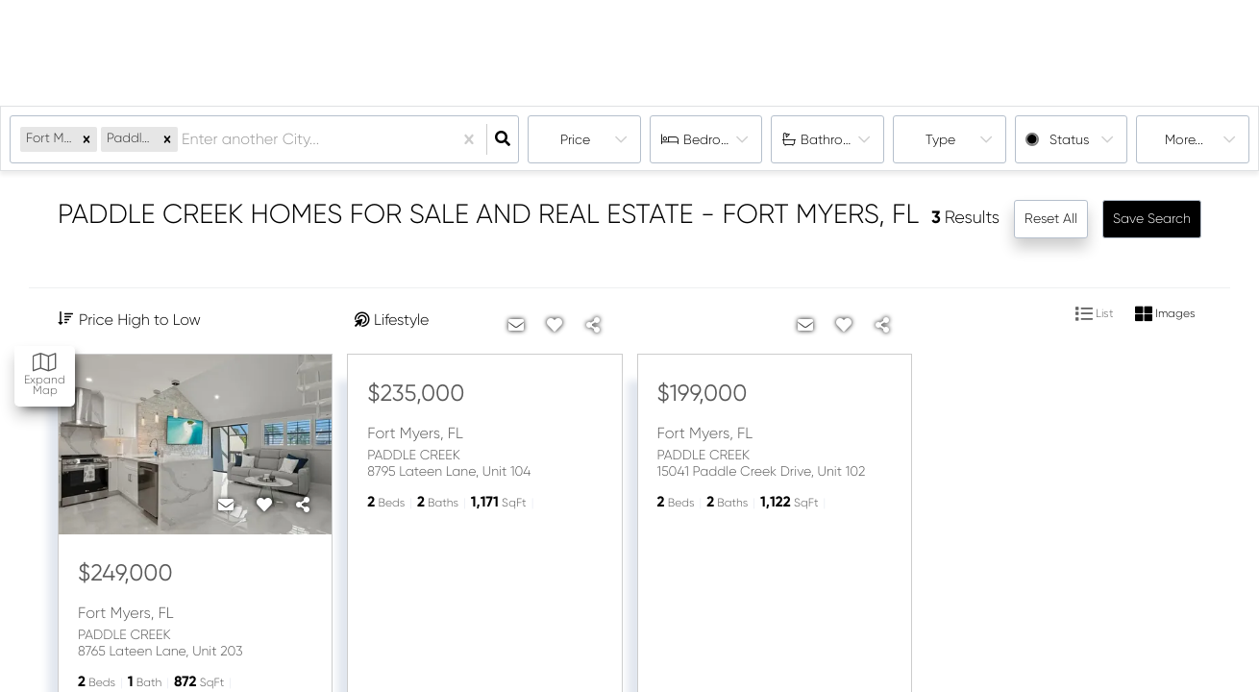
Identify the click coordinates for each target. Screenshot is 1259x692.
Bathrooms (835, 139)
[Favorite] (264, 505)
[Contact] (226, 505)
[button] (86, 139)
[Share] (303, 505)
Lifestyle (401, 319)
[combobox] (183, 140)
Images (1165, 314)
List (1094, 314)
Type (940, 139)
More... (1184, 139)
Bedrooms (715, 139)
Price (575, 139)
